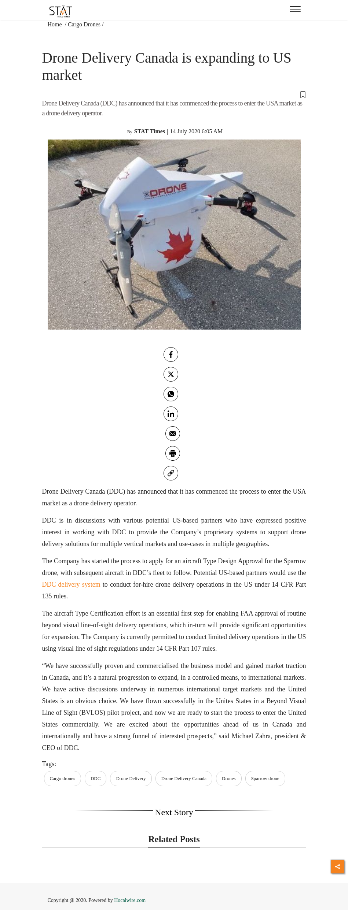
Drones (229, 778)
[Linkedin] (171, 413)
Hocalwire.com (130, 900)
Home (55, 24)
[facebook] (171, 354)
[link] (171, 473)
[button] (174, 94)
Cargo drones (62, 778)
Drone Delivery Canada (183, 778)
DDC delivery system (71, 584)
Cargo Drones (84, 24)
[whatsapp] (171, 394)
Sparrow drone (265, 778)
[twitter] (171, 374)
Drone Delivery (131, 778)
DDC (95, 778)
